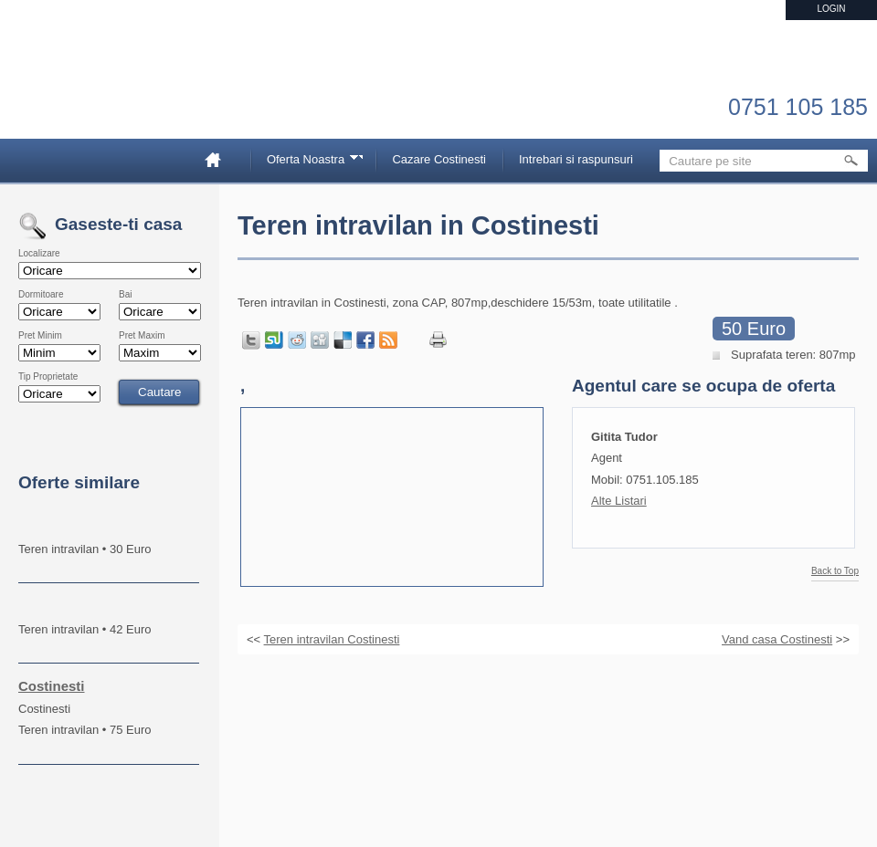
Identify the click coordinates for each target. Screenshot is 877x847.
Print (438, 340)
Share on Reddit (297, 340)
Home (220, 159)
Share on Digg (320, 340)
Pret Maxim (142, 335)
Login (831, 9)
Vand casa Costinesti (777, 639)
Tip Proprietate (48, 377)
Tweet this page (251, 340)
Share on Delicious (342, 340)
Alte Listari (619, 500)
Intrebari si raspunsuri (576, 159)
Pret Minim (40, 335)
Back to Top (835, 571)
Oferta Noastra (309, 162)
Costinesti (51, 686)
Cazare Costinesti (439, 159)
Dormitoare (40, 294)
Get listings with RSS (388, 340)
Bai (125, 294)
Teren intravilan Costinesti (332, 639)
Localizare (39, 253)
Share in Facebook (365, 340)
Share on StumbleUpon (274, 340)
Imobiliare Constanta (114, 91)
